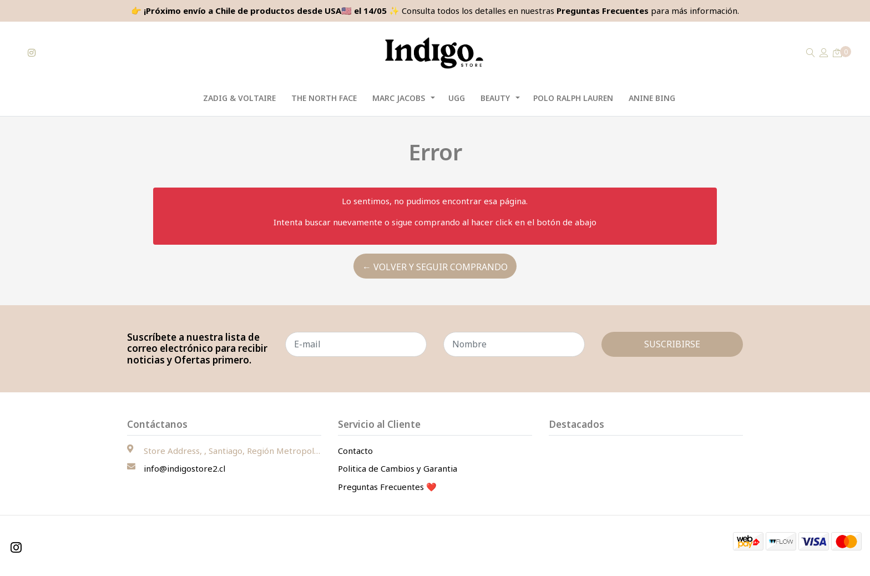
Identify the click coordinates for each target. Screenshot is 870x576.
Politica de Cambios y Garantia (397, 468)
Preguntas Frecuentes (603, 10)
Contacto (355, 450)
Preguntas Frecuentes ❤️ (387, 486)
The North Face (324, 98)
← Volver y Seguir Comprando (435, 267)
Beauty (495, 98)
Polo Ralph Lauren (573, 98)
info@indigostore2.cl (184, 468)
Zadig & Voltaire (239, 98)
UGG (456, 98)
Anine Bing (652, 98)
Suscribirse (672, 344)
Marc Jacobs (398, 98)
